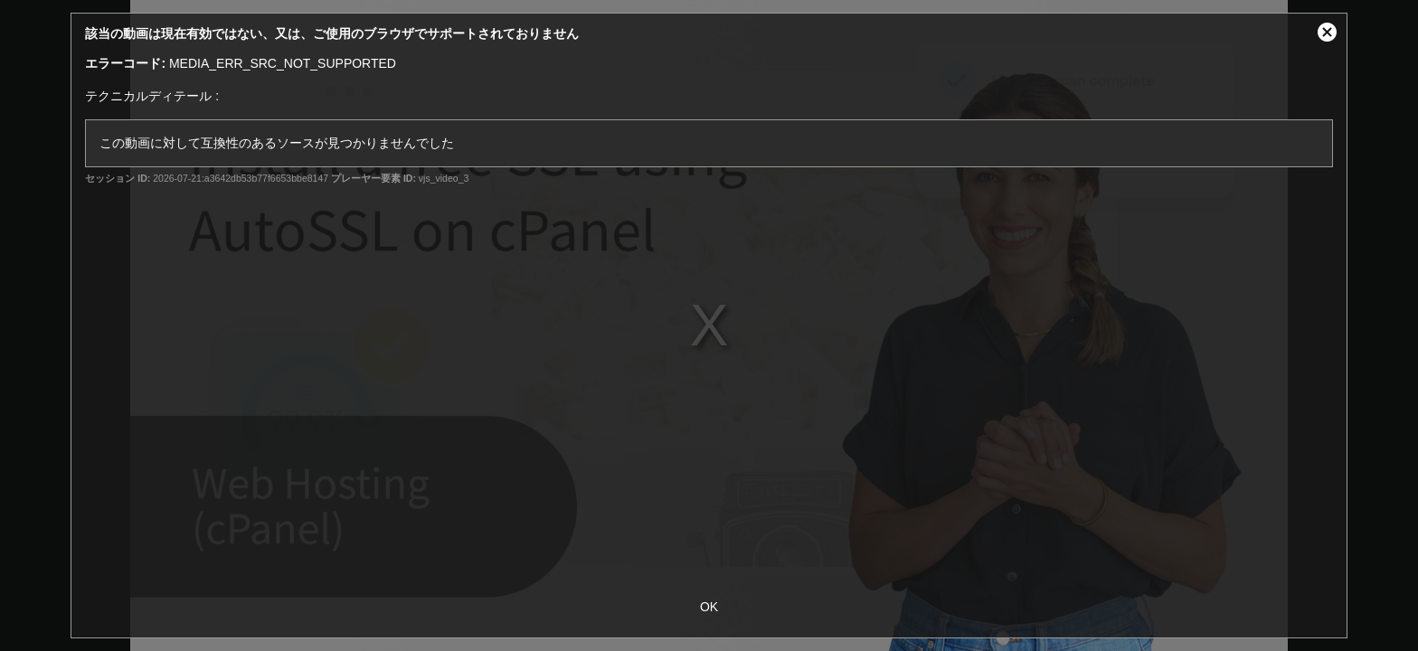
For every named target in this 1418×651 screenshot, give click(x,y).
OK (709, 606)
